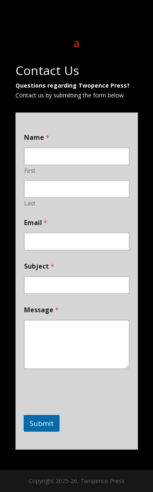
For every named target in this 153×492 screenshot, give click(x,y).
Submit (41, 423)
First (29, 170)
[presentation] (86, 409)
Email (35, 223)
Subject (39, 266)
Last (29, 203)
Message (41, 310)
